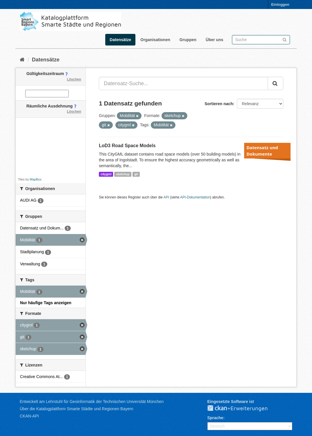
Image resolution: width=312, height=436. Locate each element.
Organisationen (155, 39)
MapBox (35, 179)
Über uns (214, 39)
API (166, 197)
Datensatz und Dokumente (262, 151)
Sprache (215, 417)
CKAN (242, 408)
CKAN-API (29, 416)
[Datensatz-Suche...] (183, 83)
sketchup (123, 174)
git (136, 174)
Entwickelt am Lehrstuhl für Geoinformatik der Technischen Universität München (92, 401)
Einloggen (280, 4)
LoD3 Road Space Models (127, 145)
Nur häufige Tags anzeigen (45, 302)
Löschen (74, 79)
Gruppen (187, 39)
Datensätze (120, 39)
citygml (106, 174)
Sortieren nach (218, 103)
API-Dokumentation (195, 197)
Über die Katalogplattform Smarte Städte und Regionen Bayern (76, 408)
